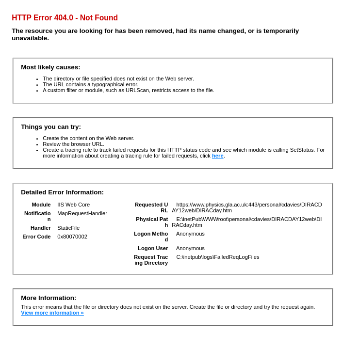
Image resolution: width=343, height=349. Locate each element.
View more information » (52, 313)
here (218, 156)
